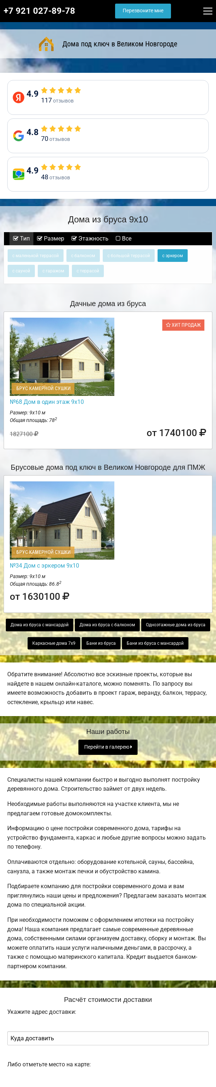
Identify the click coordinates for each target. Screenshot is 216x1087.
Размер (50, 238)
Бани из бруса (101, 643)
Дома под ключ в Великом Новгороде (108, 44)
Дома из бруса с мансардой (40, 624)
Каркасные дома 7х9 (54, 643)
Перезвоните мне (143, 11)
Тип (21, 238)
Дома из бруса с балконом (107, 624)
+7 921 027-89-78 (39, 11)
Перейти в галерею (108, 747)
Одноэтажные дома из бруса (175, 624)
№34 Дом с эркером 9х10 (44, 565)
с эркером (172, 255)
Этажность (90, 238)
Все (123, 238)
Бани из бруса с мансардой (155, 643)
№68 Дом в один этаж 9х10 (47, 401)
